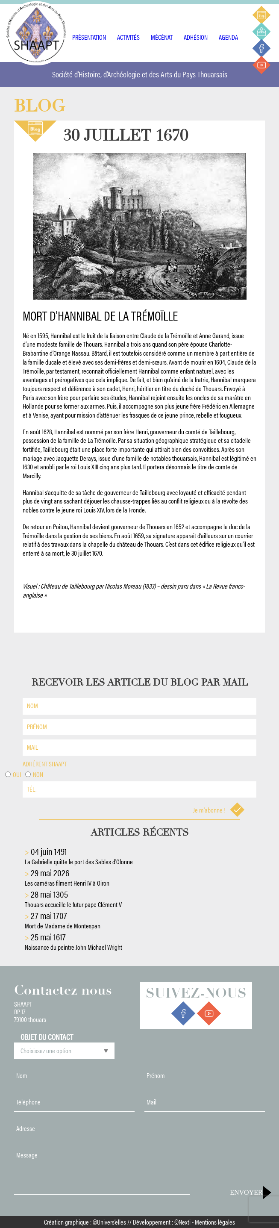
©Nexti (182, 1222)
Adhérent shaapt (45, 764)
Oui (17, 774)
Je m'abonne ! (219, 809)
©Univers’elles (109, 1222)
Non (38, 774)
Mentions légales (215, 1222)
